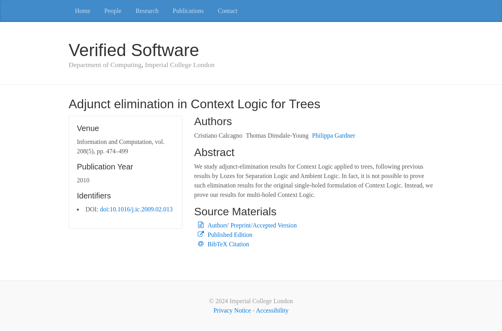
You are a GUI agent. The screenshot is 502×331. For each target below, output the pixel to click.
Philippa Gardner (333, 135)
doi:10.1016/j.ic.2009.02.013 (136, 209)
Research (147, 10)
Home (82, 10)
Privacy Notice (232, 310)
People (113, 10)
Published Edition (229, 234)
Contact (227, 10)
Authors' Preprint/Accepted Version (251, 225)
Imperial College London (180, 65)
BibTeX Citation (228, 244)
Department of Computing (105, 65)
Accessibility (272, 310)
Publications (188, 10)
